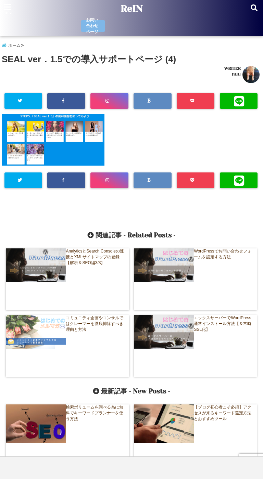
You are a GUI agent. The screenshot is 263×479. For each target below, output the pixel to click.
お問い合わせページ (91, 26)
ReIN (131, 9)
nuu (236, 77)
